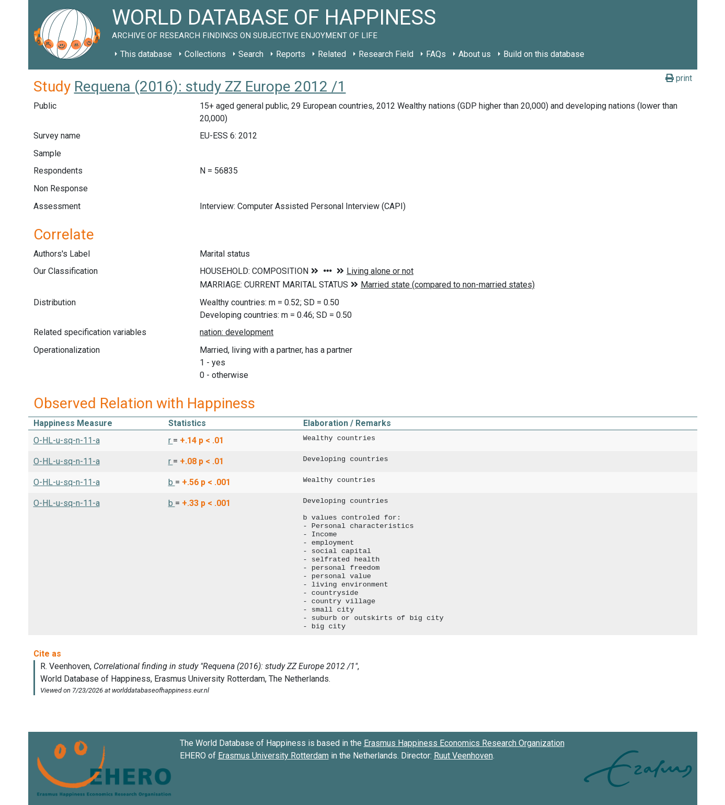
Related (332, 54)
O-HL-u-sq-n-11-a (66, 440)
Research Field (386, 54)
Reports (290, 54)
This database (146, 54)
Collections (205, 54)
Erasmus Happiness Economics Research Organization (464, 743)
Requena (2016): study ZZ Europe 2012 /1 (210, 86)
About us (474, 54)
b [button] (171, 482)
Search (250, 54)
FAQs (436, 54)
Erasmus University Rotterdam (273, 756)
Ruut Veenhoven (463, 756)
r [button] (170, 440)
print (678, 78)
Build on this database (543, 54)
